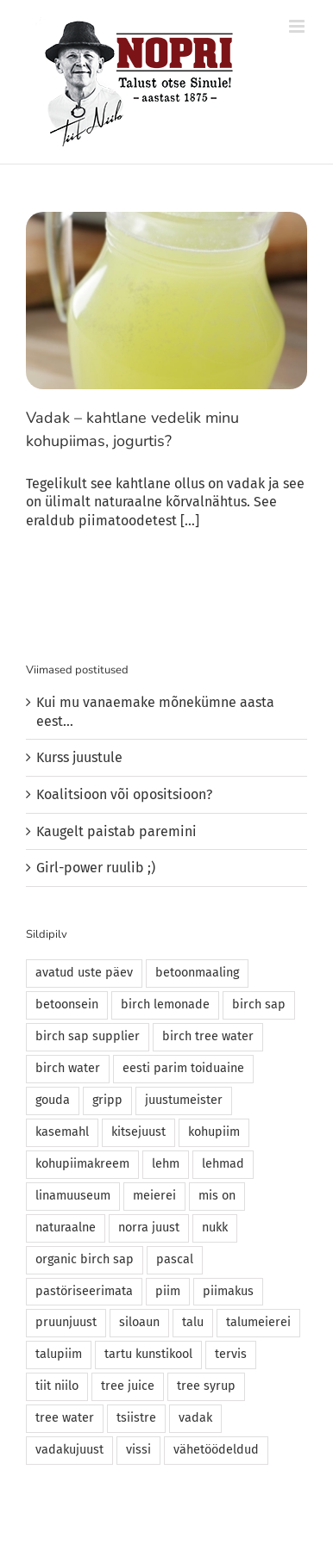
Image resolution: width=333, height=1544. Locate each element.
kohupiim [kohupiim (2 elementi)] (214, 1132)
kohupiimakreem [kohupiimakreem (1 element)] (82, 1163)
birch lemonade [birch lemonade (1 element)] (165, 1004)
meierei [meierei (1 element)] (154, 1195)
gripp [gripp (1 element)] (107, 1100)
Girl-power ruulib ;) (95, 867)
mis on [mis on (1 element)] (217, 1195)
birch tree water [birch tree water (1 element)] (208, 1036)
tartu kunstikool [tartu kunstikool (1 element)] (148, 1354)
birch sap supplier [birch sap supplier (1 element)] (87, 1036)
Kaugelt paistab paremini (116, 831)
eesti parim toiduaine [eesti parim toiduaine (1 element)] (183, 1068)
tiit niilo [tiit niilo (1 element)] (57, 1386)
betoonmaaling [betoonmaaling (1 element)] (197, 972)
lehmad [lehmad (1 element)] (223, 1163)
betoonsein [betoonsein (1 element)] (66, 1004)
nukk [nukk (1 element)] (215, 1227)
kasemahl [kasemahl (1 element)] (62, 1132)
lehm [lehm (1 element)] (165, 1163)
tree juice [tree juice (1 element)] (127, 1386)
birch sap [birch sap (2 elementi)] (259, 1004)
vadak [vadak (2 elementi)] (195, 1418)
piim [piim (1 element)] (167, 1291)
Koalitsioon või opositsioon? (124, 794)
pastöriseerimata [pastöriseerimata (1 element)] (84, 1291)
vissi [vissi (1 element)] (138, 1449)
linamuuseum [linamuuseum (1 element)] (72, 1195)
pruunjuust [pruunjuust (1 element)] (66, 1322)
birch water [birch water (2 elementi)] (67, 1068)
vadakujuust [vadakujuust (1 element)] (69, 1449)
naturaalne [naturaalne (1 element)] (65, 1227)
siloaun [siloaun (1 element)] (139, 1322)
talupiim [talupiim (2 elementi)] (58, 1354)
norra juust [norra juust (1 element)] (148, 1227)
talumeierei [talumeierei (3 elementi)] (258, 1322)
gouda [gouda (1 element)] (52, 1100)
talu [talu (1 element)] (193, 1322)
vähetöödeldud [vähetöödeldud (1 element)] (216, 1449)
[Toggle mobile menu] (298, 26)
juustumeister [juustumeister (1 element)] (184, 1100)
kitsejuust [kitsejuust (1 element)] (138, 1132)
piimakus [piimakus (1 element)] (228, 1291)
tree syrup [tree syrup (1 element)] (206, 1386)
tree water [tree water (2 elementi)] (64, 1418)
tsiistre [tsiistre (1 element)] (136, 1418)
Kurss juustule (79, 757)
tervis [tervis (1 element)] (231, 1354)
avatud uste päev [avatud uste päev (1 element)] (84, 972)
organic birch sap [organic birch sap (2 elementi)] (84, 1259)
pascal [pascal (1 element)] (174, 1259)
